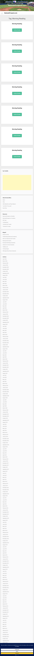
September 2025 (6, 273)
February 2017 (5, 483)
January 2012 (5, 608)
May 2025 (4, 281)
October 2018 (5, 442)
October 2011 (5, 614)
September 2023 (6, 322)
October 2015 (5, 516)
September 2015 (6, 518)
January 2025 (5, 289)
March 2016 (5, 506)
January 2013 (5, 583)
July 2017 (4, 473)
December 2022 (6, 340)
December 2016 (6, 487)
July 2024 (4, 301)
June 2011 (5, 622)
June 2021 (5, 377)
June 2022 (5, 352)
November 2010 (6, 636)
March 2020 (5, 408)
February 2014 (5, 557)
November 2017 (6, 465)
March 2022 (5, 359)
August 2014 (5, 544)
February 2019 (5, 434)
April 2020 (5, 406)
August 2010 (5, 642)
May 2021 (4, 379)
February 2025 (5, 287)
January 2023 (5, 338)
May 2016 (4, 501)
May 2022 (4, 355)
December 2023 (6, 316)
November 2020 (6, 391)
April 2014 (5, 552)
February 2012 (5, 606)
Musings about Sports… (7, 240)
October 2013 (5, 565)
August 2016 (5, 495)
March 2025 (5, 285)
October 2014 (5, 540)
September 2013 (6, 567)
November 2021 (6, 367)
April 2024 (5, 308)
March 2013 (5, 579)
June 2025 (5, 279)
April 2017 (5, 479)
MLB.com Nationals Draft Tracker (9, 238)
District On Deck (6, 234)
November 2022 (6, 342)
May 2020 (4, 404)
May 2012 (4, 599)
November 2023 (6, 318)
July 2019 (4, 424)
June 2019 (5, 426)
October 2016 (5, 491)
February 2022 (5, 361)
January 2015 (5, 534)
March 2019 (5, 432)
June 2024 (5, 303)
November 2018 (6, 440)
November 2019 (6, 416)
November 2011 (6, 612)
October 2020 (5, 393)
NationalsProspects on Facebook (9, 218)
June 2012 (5, 597)
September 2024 (6, 297)
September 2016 (6, 493)
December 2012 (6, 585)
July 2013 (4, 571)
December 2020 (6, 389)
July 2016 (4, 497)
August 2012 (5, 593)
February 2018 (5, 459)
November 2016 (6, 489)
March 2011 (5, 628)
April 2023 (5, 332)
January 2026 (5, 265)
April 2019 (5, 430)
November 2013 (6, 563)
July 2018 (4, 448)
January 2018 (5, 461)
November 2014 (6, 538)
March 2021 (5, 383)
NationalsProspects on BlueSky (9, 216)
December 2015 (6, 512)
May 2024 (4, 305)
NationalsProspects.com (17, 5)
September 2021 (6, 371)
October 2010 (5, 638)
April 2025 (5, 283)
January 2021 (5, 387)
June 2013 (5, 573)
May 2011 (4, 624)
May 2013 (4, 575)
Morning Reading (17, 23)
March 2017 (5, 481)
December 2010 (6, 634)
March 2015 (5, 530)
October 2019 (5, 418)
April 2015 (5, 528)
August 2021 (5, 373)
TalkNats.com (5, 246)
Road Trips (5, 208)
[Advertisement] (17, 182)
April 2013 (5, 577)
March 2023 (5, 334)
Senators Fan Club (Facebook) (8, 244)
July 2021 (4, 375)
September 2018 (6, 444)
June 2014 (5, 548)
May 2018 (4, 452)
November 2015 (6, 514)
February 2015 (5, 532)
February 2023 (5, 336)
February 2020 (5, 410)
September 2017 (6, 469)
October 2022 (5, 344)
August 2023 (5, 324)
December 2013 (6, 561)
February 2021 (5, 385)
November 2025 (6, 269)
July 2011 (4, 620)
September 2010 (6, 640)
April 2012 (5, 601)
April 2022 (5, 357)
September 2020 (6, 395)
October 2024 (5, 295)
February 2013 (5, 581)
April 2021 (5, 381)
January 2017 (5, 485)
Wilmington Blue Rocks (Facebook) (9, 250)
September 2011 (6, 616)
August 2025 (5, 275)
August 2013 (5, 569)
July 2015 (4, 522)
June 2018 (5, 450)
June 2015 (5, 524)
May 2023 (4, 330)
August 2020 (5, 397)
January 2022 (5, 363)
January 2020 (5, 412)
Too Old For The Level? (7, 206)
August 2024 (5, 299)
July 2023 (4, 326)
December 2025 (6, 267)
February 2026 (5, 263)
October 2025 (5, 271)
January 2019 (5, 436)
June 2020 (5, 401)
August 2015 (5, 520)
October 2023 (5, 320)
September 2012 (6, 591)
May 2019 (4, 428)
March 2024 (5, 310)
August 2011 (5, 618)
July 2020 (4, 399)
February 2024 (5, 312)
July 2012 (4, 595)
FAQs (4, 201)
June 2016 (5, 499)
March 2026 (5, 261)
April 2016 (5, 504)
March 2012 (5, 604)
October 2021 (5, 369)
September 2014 (6, 542)
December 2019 (6, 414)
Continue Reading (17, 30)
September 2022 (6, 346)
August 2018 (5, 446)
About (4, 199)
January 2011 (5, 632)
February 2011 (5, 630)
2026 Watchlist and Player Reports (9, 204)
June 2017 (5, 475)
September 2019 (6, 420)
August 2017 (5, 471)
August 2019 (5, 422)
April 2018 (5, 455)
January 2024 (5, 314)
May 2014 (4, 550)
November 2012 (6, 587)
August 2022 (5, 348)
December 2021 (6, 365)
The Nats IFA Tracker (7, 226)
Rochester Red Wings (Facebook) (9, 242)
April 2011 (5, 626)
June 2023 (5, 328)
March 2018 (5, 457)
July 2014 (4, 546)
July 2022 (4, 350)
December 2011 (6, 610)
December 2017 (6, 463)
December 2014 (6, 536)
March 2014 (5, 555)
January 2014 (5, 559)
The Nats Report (6, 248)
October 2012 (5, 589)
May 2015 (4, 526)
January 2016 (5, 510)
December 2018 (6, 438)
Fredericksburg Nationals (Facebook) (10, 236)
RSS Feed (4, 220)
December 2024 (6, 291)
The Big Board (5, 222)
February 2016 (5, 508)
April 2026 (5, 259)
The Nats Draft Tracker (7, 224)
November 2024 (6, 293)
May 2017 (4, 477)
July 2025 (4, 277)
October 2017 (5, 467)
